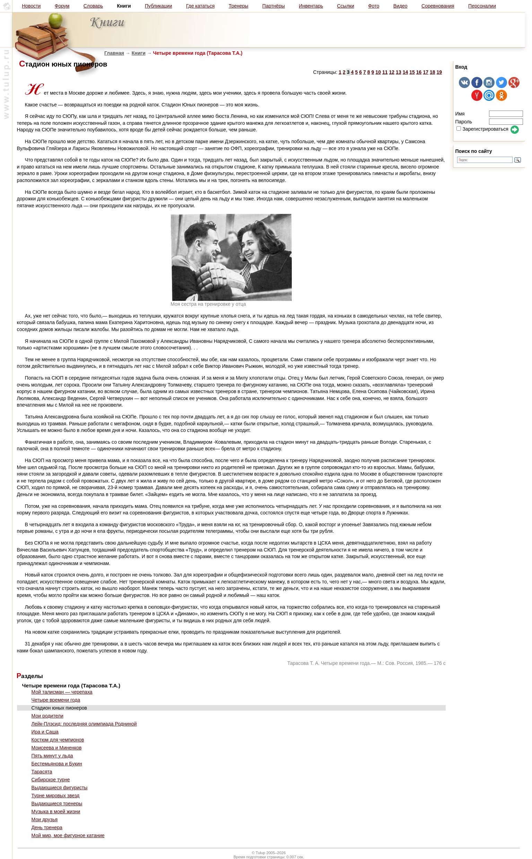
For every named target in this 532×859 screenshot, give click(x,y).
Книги (139, 53)
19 (439, 72)
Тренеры (238, 6)
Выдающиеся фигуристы (60, 787)
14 (405, 72)
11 (385, 72)
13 (398, 72)
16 (419, 72)
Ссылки (345, 6)
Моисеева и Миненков (57, 747)
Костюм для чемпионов (58, 740)
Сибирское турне (51, 779)
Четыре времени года (56, 700)
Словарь (93, 6)
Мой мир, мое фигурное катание (68, 835)
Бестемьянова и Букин (57, 763)
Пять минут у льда (52, 755)
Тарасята (42, 771)
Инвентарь (311, 6)
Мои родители (47, 716)
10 (378, 72)
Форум (62, 6)
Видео (400, 6)
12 (392, 72)
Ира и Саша (45, 732)
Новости (31, 6)
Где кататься (200, 6)
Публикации (158, 6)
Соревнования (437, 6)
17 (425, 72)
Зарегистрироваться (482, 129)
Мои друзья (45, 819)
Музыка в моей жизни (56, 811)
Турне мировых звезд (56, 795)
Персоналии (482, 6)
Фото (373, 6)
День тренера (47, 827)
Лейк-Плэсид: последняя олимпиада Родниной (84, 724)
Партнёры (273, 6)
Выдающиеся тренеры (57, 803)
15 (412, 72)
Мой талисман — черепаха (62, 692)
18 (432, 72)
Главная (114, 53)
